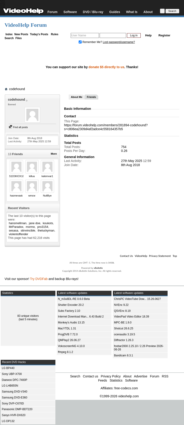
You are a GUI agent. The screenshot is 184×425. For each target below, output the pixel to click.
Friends (91, 97)
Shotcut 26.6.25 (123, 328)
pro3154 (42, 227)
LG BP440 (8, 368)
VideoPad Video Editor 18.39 (131, 316)
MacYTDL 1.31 (67, 328)
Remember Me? (91, 42)
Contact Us (126, 256)
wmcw (31, 195)
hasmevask (16, 195)
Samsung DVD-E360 (14, 397)
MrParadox (16, 227)
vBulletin (98, 267)
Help (148, 35)
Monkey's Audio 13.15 (71, 322)
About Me (76, 97)
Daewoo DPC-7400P (14, 380)
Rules (54, 34)
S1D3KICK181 (17, 176)
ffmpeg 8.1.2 (65, 352)
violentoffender (18, 234)
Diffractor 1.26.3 (123, 340)
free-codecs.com (126, 388)
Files (19, 38)
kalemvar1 (47, 176)
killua (32, 176)
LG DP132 (8, 421)
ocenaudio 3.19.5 (124, 334)
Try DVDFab (39, 279)
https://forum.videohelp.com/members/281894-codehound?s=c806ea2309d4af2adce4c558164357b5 (106, 127)
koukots (48, 223)
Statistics (116, 380)
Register (164, 35)
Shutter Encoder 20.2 (71, 305)
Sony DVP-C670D (13, 403)
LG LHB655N (10, 385)
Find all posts (18, 127)
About (148, 12)
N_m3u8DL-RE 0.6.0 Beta (74, 299)
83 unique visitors (28, 315)
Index (9, 34)
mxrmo (30, 227)
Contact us (90, 376)
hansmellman (17, 223)
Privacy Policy (111, 376)
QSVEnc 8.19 (122, 310)
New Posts (21, 34)
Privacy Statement (160, 256)
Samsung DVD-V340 (14, 391)
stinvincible (28, 230)
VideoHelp (141, 256)
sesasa (13, 230)
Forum (52, 12)
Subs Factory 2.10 (69, 310)
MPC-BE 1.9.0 (123, 322)
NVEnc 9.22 (121, 305)
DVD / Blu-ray (93, 12)
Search (9, 38)
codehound (17, 89)
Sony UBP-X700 (12, 374)
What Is (131, 12)
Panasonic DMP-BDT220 (17, 409)
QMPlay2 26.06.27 (69, 340)
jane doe (34, 223)
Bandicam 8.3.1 (123, 355)
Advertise (140, 376)
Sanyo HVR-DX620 (13, 415)
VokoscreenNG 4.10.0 (71, 346)
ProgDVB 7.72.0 (68, 334)
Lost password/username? (119, 42)
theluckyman (46, 230)
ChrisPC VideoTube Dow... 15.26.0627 (137, 299)
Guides (114, 12)
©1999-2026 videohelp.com (119, 396)
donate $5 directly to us (106, 67)
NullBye (47, 195)
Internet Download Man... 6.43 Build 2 (81, 316)
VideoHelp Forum (26, 25)
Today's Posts (39, 34)
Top (175, 256)
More (54, 153)
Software (70, 12)
